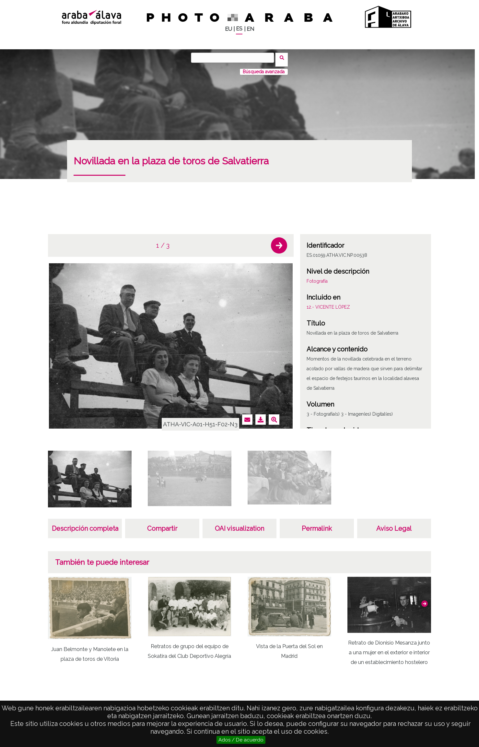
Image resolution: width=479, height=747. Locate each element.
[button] (279, 241)
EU (228, 29)
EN (250, 29)
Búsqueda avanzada (264, 67)
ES (239, 29)
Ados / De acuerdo (240, 740)
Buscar (283, 57)
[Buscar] (234, 58)
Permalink (317, 524)
